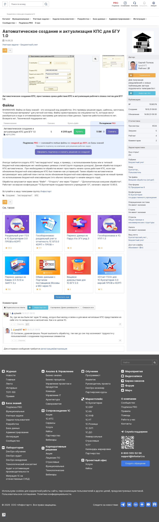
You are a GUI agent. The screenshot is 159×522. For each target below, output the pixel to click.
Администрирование (17, 432)
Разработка (12, 424)
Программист (92, 375)
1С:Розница (91, 424)
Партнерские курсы (96, 392)
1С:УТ (88, 419)
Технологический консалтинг (21, 464)
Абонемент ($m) (135, 247)
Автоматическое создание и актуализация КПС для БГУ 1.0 (61, 33)
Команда (50, 391)
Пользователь (134, 172)
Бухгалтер (133, 169)
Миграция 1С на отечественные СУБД (18, 477)
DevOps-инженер (94, 388)
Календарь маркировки (98, 449)
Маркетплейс (94, 398)
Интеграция (12, 436)
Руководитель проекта (97, 383)
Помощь (125, 415)
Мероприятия (134, 371)
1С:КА (88, 411)
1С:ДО (88, 432)
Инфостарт (46, 191)
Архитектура (53, 399)
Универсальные (93, 436)
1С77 (87, 445)
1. (10, 313)
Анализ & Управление (59, 371)
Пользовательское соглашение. (19, 494)
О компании (128, 398)
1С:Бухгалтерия (93, 403)
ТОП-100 (10, 392)
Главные (10, 379)
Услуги (49, 427)
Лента (9, 383)
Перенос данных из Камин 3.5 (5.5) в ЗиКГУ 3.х (15, 280)
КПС (36, 195)
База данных (13, 428)
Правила (125, 411)
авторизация (60, 348)
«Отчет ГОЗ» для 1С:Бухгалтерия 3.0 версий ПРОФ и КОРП (109, 280)
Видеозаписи (133, 376)
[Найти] (154, 362)
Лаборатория (14, 447)
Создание (10, 195)
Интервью (11, 388)
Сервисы (50, 423)
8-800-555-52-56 (131, 453)
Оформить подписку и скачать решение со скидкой (63, 152)
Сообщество (13, 440)
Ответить (20, 324)
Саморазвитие (53, 403)
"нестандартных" (24, 195)
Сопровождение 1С (58, 410)
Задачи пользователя (18, 419)
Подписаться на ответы (14, 307)
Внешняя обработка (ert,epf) (141, 180)
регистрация (47, 348)
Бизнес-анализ (54, 375)
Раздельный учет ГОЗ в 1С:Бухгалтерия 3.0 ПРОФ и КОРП (17, 238)
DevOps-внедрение (16, 460)
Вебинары (51, 439)
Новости (10, 375)
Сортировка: (64, 307)
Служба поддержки (136, 431)
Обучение (91, 371)
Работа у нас (128, 419)
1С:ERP (89, 407)
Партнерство (53, 435)
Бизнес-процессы (55, 379)
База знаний (13, 403)
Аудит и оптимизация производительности (17, 470)
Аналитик (90, 379)
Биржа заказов (134, 380)
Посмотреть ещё (62, 297)
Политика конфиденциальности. (54, 494)
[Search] (139, 362)
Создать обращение (135, 463)
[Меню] (5, 4)
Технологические (55, 470)
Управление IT (53, 395)
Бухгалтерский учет (137, 237)
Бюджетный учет (136, 162)
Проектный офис (96, 460)
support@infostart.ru (133, 456)
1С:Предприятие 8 (136, 187)
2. (12, 329)
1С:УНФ (89, 415)
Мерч (128, 390)
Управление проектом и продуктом (58, 385)
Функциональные (15, 411)
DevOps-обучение (16, 451)
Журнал (11, 371)
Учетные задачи (14, 415)
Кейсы (49, 431)
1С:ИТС (50, 418)
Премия (10, 396)
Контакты (126, 423)
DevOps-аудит (14, 455)
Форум (129, 385)
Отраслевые (52, 462)
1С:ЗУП (89, 428)
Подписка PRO (14, 407)
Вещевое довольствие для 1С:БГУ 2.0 (76, 280)
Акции (49, 414)
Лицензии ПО (53, 457)
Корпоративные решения (56, 448)
